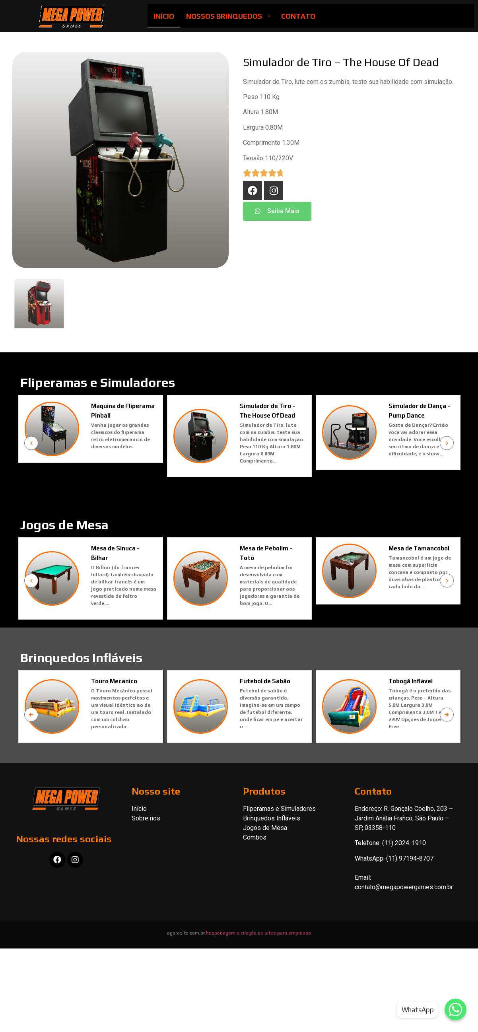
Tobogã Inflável (411, 702)
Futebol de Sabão (265, 702)
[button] (277, 211)
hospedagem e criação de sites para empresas (258, 949)
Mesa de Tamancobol (438, 564)
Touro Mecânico (114, 702)
